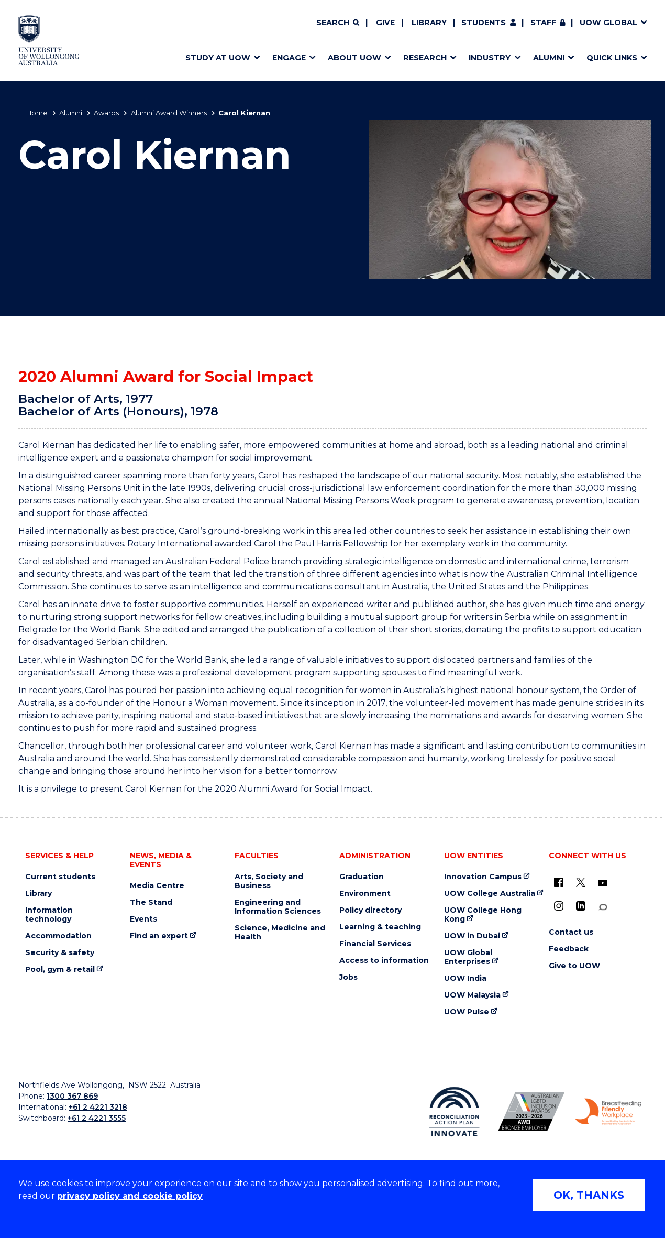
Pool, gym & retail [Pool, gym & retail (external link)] (60, 969)
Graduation (361, 876)
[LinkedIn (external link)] (581, 906)
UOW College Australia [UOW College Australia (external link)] (489, 893)
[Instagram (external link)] (559, 906)
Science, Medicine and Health (280, 932)
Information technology (49, 915)
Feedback (569, 949)
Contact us (571, 932)
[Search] (337, 23)
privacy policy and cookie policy (130, 1196)
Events (143, 919)
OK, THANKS (588, 1195)
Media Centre (157, 885)
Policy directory (370, 910)
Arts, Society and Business (269, 881)
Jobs (348, 977)
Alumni (70, 112)
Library (429, 22)
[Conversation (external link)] (603, 907)
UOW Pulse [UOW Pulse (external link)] (466, 1011)
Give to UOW (574, 965)
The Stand (151, 902)
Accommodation (58, 936)
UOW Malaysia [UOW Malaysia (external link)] (472, 995)
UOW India (465, 978)
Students (483, 22)
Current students (60, 876)
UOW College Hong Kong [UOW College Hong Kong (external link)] (483, 915)
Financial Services (375, 943)
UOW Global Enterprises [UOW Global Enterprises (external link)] (468, 957)
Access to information (384, 960)
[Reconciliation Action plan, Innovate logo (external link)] (454, 1112)
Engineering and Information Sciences (278, 907)
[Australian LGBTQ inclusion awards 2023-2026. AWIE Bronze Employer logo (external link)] (531, 1111)
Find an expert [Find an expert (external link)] (159, 936)
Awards (106, 112)
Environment (365, 893)
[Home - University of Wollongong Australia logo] (49, 40)
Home (37, 112)
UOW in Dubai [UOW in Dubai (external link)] (472, 936)
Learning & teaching (380, 927)
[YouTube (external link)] (603, 883)
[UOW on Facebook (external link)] (559, 882)
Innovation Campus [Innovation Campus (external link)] (483, 876)
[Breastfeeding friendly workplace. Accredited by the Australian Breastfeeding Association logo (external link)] (608, 1112)
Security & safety (59, 952)
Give (385, 22)
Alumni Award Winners (169, 112)
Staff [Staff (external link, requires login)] (543, 22)
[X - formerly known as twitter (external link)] (581, 882)
